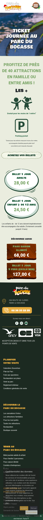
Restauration (8, 427)
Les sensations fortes (12, 413)
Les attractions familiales (13, 416)
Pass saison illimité (10, 462)
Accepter (24, 508)
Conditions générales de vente (15, 388)
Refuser (34, 508)
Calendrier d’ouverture (11, 368)
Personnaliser (31, 512)
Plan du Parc (8, 371)
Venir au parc (8, 381)
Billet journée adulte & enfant (14, 455)
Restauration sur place (12, 378)
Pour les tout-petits (10, 420)
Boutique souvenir (10, 430)
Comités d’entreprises (11, 465)
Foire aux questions (10, 375)
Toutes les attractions (11, 423)
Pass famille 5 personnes (13, 458)
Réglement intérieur (10, 385)
